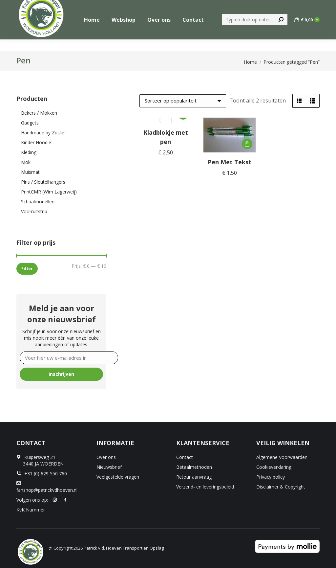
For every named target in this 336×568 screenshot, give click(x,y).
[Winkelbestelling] (182, 100)
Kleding (28, 152)
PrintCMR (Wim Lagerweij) (49, 192)
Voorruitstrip (34, 211)
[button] (247, 144)
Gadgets (30, 123)
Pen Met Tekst (229, 162)
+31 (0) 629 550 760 (298, 6)
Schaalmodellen (37, 201)
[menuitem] (254, 6)
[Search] (254, 31)
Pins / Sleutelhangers (43, 182)
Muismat (30, 172)
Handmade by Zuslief (43, 132)
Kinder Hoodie (36, 142)
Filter (27, 268)
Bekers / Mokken (39, 113)
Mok (26, 162)
